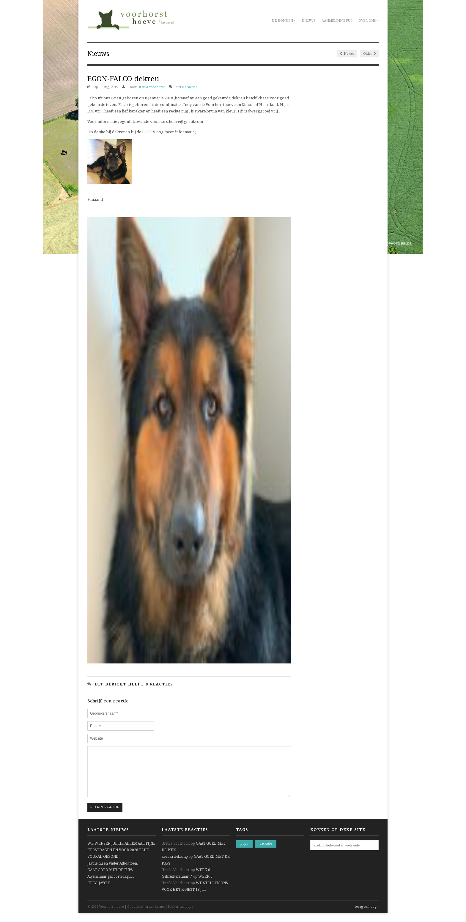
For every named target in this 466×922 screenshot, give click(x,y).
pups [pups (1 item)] (244, 852)
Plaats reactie (104, 816)
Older (369, 53)
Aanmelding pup (337, 21)
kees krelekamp (175, 865)
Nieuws (309, 21)
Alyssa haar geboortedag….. (110, 885)
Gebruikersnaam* (177, 885)
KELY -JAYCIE (98, 892)
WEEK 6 (203, 879)
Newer (347, 53)
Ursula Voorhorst (151, 87)
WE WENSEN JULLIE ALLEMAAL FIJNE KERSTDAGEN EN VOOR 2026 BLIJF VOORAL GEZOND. (121, 859)
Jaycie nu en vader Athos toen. (112, 872)
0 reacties (189, 87)
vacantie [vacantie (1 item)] (265, 852)
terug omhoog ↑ (367, 915)
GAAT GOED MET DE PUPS (110, 879)
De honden (284, 21)
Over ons (368, 21)
